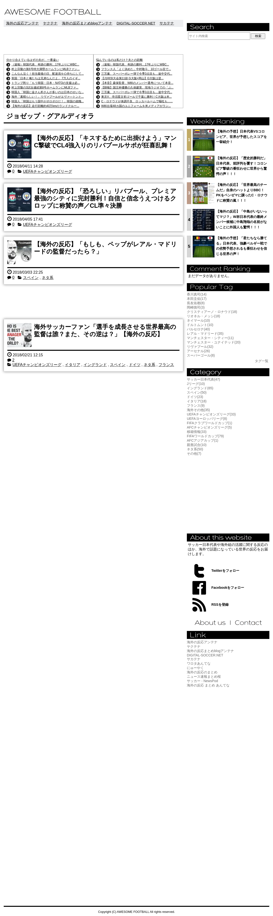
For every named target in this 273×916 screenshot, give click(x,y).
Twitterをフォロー (225, 571)
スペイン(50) (197, 392)
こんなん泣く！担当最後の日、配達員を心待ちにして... (47, 73)
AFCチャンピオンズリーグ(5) (209, 427)
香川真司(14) (197, 294)
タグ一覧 (261, 361)
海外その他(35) (198, 410)
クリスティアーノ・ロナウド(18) (212, 312)
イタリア (72, 365)
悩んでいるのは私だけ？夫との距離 (119, 60)
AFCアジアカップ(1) (202, 440)
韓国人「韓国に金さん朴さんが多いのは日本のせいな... (47, 92)
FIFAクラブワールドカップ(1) (209, 423)
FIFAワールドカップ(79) (205, 436)
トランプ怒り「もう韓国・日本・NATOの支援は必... (45, 83)
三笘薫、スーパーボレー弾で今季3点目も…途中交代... (136, 73)
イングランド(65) (200, 388)
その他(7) (194, 453)
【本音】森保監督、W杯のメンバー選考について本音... (137, 83)
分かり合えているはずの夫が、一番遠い (32, 60)
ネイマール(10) (198, 320)
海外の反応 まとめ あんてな (208, 685)
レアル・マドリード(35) (205, 333)
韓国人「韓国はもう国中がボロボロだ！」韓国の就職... (47, 101)
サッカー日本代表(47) (203, 379)
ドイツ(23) (195, 397)
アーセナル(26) (198, 351)
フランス (166, 365)
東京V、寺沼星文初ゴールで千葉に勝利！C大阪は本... (136, 96)
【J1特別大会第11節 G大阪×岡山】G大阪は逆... (132, 78)
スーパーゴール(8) (201, 355)
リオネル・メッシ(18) (203, 316)
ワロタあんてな (199, 663)
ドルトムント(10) (200, 325)
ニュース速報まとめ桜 (204, 676)
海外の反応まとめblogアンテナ (87, 23)
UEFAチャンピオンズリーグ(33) (211, 414)
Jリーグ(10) (196, 384)
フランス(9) (196, 405)
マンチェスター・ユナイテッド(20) (213, 342)
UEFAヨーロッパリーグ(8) (207, 419)
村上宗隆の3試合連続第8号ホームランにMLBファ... (44, 87)
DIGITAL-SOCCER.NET (135, 23)
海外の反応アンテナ (22, 23)
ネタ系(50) (195, 449)
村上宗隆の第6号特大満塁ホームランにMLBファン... (45, 69)
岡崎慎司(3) (196, 307)
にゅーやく (195, 668)
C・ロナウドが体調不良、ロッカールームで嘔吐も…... (137, 101)
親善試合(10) (197, 445)
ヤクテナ (50, 23)
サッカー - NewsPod (202, 681)
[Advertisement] (93, 40)
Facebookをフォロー (227, 587)
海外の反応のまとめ (202, 672)
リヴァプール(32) (200, 347)
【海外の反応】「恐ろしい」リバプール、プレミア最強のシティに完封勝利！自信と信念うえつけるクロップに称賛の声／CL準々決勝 (105, 198)
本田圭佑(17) (197, 299)
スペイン (31, 278)
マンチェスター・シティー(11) (210, 338)
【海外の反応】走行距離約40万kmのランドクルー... (45, 106)
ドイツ (135, 365)
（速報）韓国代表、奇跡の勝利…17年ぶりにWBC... (45, 64)
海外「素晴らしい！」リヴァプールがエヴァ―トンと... (47, 96)
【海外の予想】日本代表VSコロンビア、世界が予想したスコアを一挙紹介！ (241, 136)
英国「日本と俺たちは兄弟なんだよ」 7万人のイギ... (45, 78)
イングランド (95, 365)
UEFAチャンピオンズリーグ (47, 171)
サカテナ (166, 23)
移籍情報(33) (197, 432)
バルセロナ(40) (198, 329)
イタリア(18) (197, 401)
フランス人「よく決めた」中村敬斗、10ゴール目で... (136, 69)
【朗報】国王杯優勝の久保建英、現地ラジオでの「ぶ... (137, 87)
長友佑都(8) (196, 303)
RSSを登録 (220, 604)
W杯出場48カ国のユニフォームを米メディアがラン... (136, 106)
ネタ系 (47, 278)
